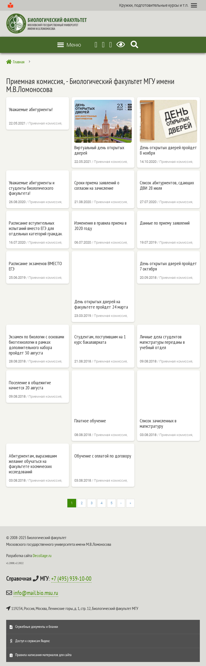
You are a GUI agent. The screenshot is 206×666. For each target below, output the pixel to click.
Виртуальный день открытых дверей (99, 150)
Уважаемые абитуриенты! (31, 109)
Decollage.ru (42, 555)
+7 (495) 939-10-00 (71, 578)
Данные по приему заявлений (165, 223)
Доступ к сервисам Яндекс (32, 640)
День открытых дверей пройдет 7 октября (168, 266)
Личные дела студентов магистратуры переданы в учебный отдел (162, 342)
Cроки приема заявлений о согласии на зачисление (96, 185)
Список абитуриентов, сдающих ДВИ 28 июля (167, 185)
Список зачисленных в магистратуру (158, 423)
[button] (153, 5)
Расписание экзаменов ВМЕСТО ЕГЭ (35, 266)
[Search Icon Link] (134, 44)
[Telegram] (96, 44)
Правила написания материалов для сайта (43, 654)
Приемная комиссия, (45, 123)
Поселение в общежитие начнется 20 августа (30, 385)
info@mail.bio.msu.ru (35, 593)
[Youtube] (103, 44)
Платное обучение (90, 420)
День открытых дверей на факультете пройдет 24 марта (101, 304)
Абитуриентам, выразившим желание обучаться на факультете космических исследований (33, 463)
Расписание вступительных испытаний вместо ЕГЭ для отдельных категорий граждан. (35, 228)
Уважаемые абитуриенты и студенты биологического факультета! (31, 188)
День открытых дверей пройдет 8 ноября (168, 150)
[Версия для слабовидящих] (122, 44)
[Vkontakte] (110, 44)
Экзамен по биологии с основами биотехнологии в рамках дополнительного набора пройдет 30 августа (36, 344)
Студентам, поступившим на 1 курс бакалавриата (100, 339)
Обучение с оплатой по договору (102, 456)
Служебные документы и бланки (36, 626)
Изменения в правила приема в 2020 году (100, 225)
